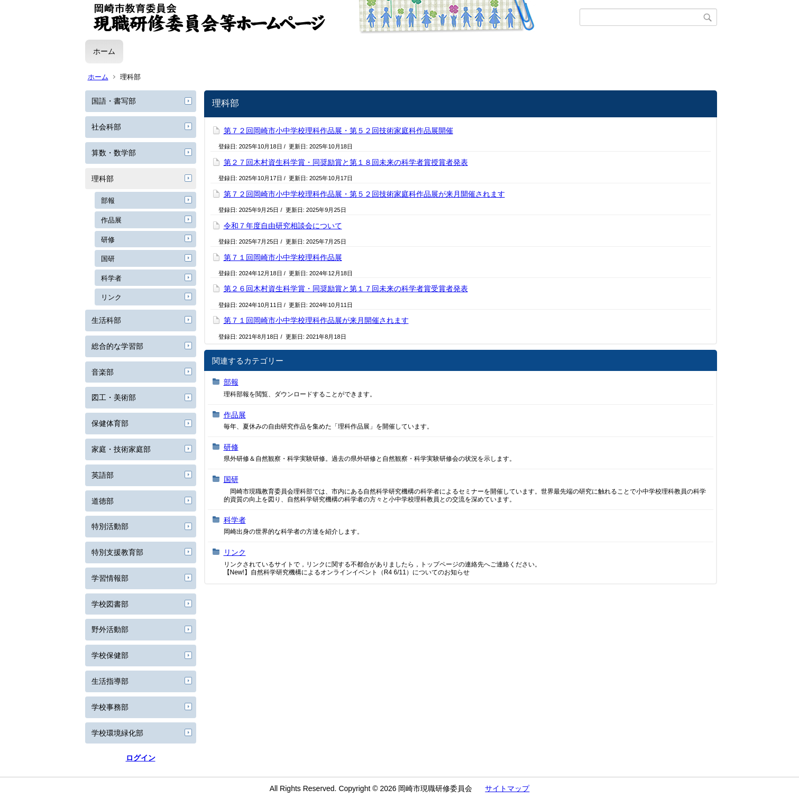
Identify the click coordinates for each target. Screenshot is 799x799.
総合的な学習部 (117, 346)
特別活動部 (109, 526)
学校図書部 (109, 604)
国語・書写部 (113, 101)
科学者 (111, 278)
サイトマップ (507, 788)
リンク (111, 297)
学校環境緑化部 (117, 733)
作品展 (111, 220)
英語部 (102, 475)
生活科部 (106, 320)
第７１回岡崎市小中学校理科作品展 (283, 257)
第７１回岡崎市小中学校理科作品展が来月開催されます (316, 320)
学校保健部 (109, 655)
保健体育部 (109, 423)
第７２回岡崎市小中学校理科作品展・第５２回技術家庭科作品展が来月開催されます (364, 194)
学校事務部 (109, 707)
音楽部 (102, 372)
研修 (108, 240)
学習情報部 (109, 578)
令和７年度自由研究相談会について (283, 225)
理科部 (102, 178)
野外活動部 (109, 629)
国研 (108, 259)
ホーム (104, 51)
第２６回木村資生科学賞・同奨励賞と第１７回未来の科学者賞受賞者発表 (346, 288)
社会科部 (106, 127)
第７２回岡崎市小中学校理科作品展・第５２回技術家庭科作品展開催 (338, 130)
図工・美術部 (113, 397)
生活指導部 (109, 681)
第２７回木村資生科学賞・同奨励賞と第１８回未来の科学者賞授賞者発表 (346, 162)
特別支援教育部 (117, 552)
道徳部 (102, 501)
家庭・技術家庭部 (121, 449)
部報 (108, 201)
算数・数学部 (113, 152)
